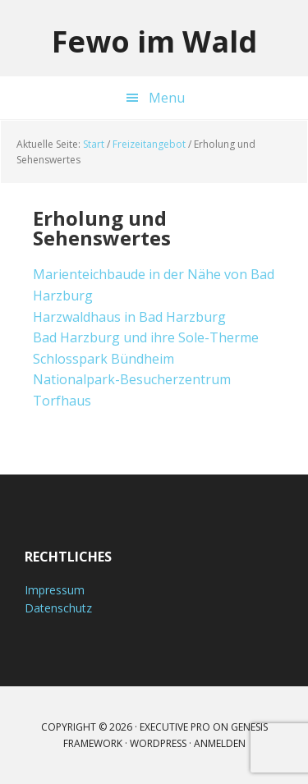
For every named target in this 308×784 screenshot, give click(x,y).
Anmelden (220, 743)
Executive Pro (175, 727)
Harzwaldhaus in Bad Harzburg (129, 317)
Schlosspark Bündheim (103, 359)
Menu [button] (167, 98)
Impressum (55, 590)
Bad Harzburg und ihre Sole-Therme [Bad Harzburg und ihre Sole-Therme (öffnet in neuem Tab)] (146, 337)
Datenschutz (58, 608)
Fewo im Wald (154, 40)
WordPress (158, 743)
